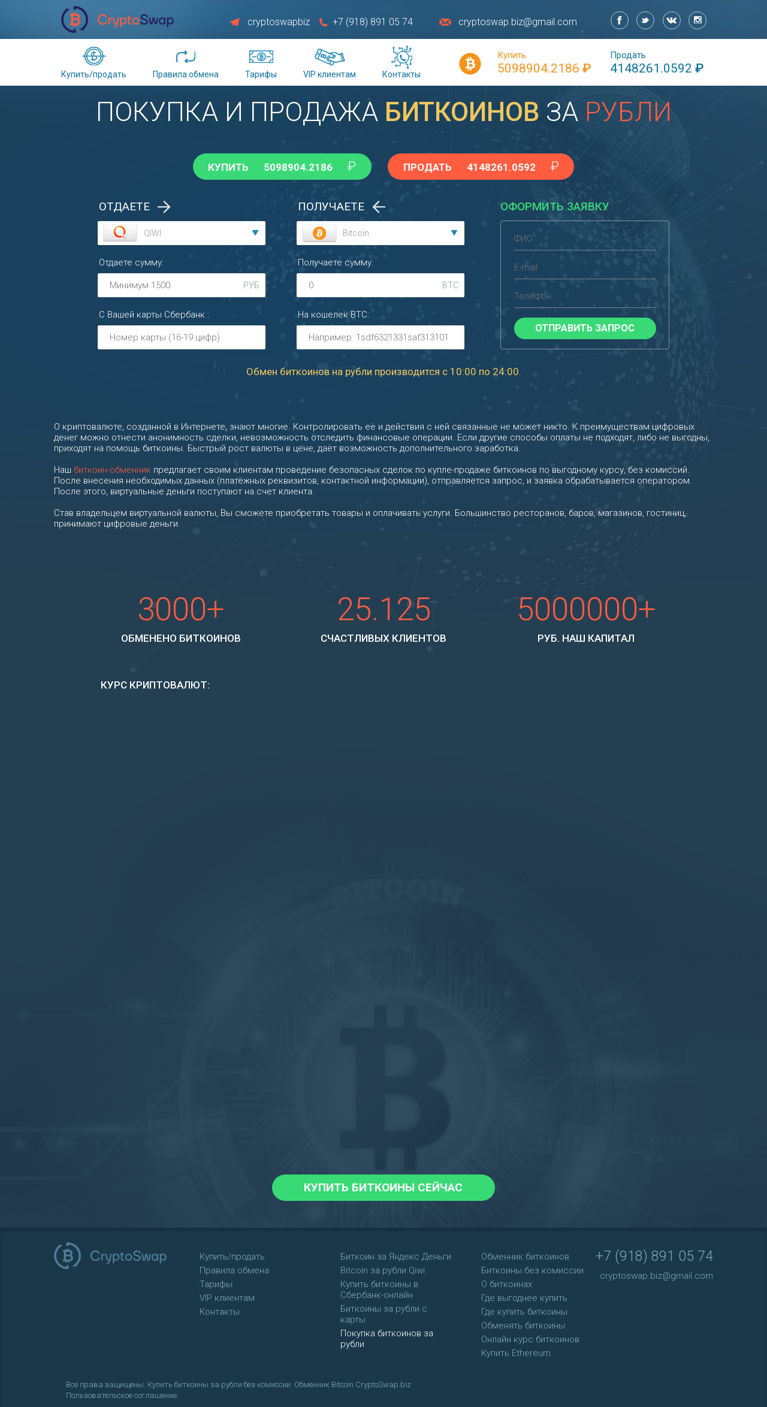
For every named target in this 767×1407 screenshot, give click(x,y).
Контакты (401, 74)
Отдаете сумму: (131, 260)
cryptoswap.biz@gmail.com (517, 22)
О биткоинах (506, 1281)
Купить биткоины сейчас (383, 1185)
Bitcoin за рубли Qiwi (382, 1268)
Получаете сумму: (335, 260)
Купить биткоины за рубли (194, 1382)
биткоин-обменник (112, 467)
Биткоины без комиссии (532, 1268)
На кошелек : (333, 312)
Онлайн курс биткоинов (530, 1336)
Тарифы (261, 74)
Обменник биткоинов (525, 1254)
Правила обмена (186, 74)
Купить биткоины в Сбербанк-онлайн (379, 1287)
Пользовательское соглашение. (122, 1392)
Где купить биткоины (524, 1309)
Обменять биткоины (523, 1323)
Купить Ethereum (516, 1350)
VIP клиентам (329, 74)
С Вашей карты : (154, 312)
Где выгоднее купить (524, 1295)
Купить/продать (93, 74)
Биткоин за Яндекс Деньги (395, 1254)
